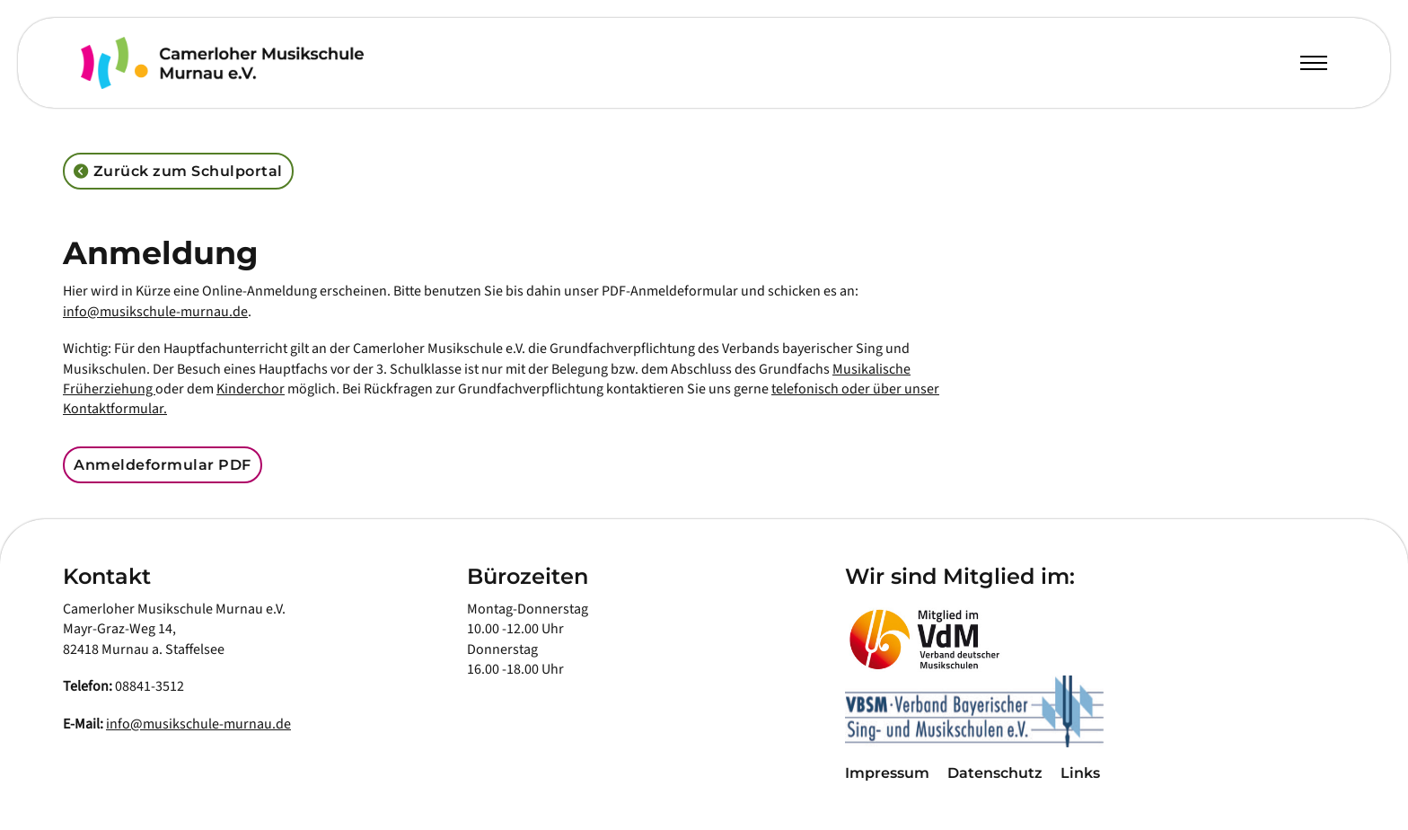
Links (1080, 772)
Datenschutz (995, 772)
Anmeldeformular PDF (162, 464)
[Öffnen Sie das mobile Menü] (1313, 63)
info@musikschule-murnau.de (155, 312)
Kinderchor (250, 389)
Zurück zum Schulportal (178, 172)
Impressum (887, 772)
